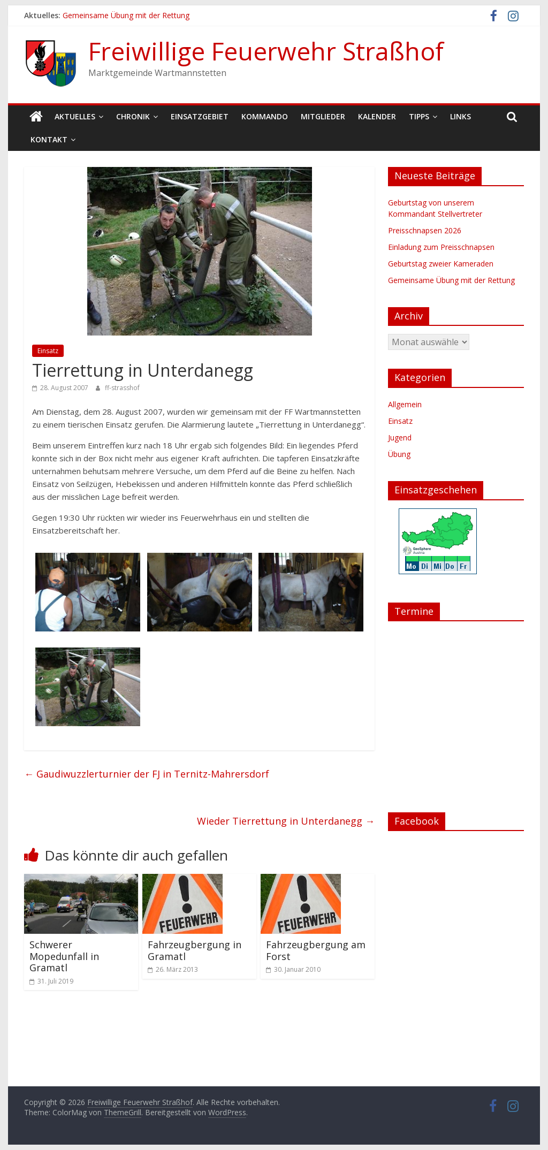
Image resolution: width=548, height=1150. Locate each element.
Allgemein (405, 404)
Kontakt (49, 139)
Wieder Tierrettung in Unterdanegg (286, 820)
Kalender (377, 116)
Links (460, 116)
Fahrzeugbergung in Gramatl (194, 950)
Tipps (419, 116)
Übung (399, 454)
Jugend (400, 437)
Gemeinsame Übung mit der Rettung (126, 15)
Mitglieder (323, 116)
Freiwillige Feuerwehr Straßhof (266, 50)
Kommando (264, 116)
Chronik (133, 116)
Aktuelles (75, 116)
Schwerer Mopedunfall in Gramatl (64, 956)
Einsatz (47, 350)
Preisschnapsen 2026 (424, 230)
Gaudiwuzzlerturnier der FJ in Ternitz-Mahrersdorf (146, 773)
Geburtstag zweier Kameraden (440, 263)
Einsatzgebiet (200, 116)
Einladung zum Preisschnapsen (441, 247)
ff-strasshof (122, 387)
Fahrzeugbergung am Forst (316, 950)
